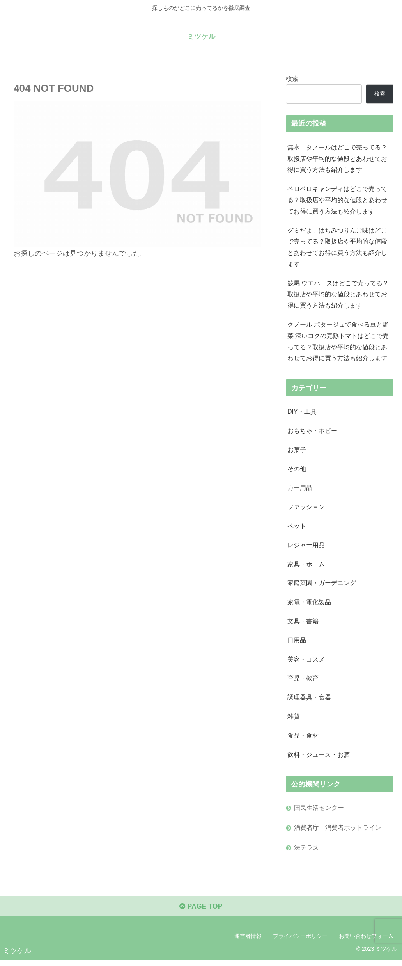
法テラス (306, 852)
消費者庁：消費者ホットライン (337, 832)
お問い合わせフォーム (366, 942)
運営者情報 (248, 942)
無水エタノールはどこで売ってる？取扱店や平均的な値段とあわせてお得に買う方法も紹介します (337, 159)
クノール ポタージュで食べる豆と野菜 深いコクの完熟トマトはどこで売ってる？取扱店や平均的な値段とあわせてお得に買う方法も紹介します (338, 343)
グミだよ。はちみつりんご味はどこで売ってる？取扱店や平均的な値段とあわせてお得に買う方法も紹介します (337, 248)
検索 (292, 78)
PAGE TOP (201, 912)
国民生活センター (319, 813)
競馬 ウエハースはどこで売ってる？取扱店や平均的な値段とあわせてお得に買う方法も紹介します (338, 296)
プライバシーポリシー (300, 942)
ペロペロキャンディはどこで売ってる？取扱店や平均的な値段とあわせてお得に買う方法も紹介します (337, 200)
